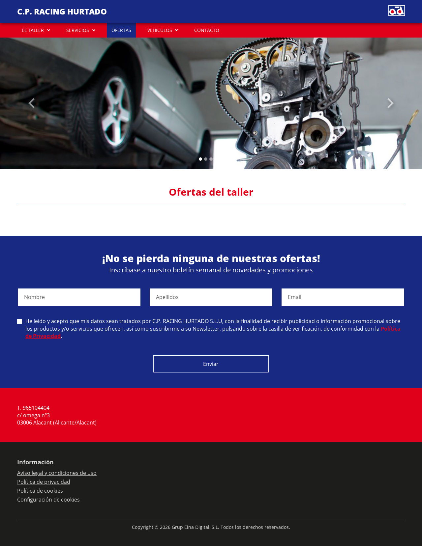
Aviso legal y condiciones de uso (57, 473)
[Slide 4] (221, 159)
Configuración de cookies (48, 499)
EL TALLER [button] (33, 30)
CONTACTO (206, 30)
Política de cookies (40, 490)
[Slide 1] (205, 159)
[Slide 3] (216, 159)
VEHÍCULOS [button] (159, 30)
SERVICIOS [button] (77, 30)
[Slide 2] (211, 159)
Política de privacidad (43, 481)
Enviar (211, 364)
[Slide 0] (200, 159)
